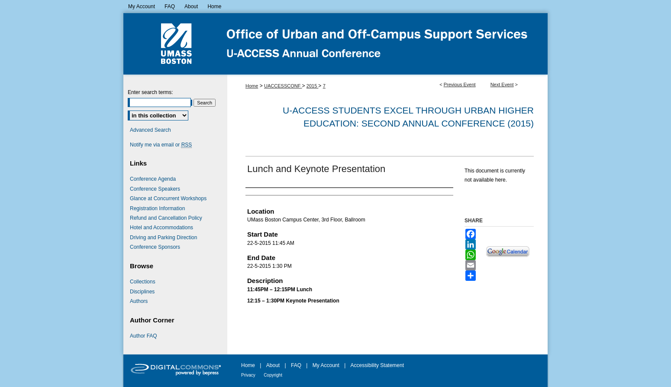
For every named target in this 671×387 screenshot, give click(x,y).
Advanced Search (150, 130)
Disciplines (142, 292)
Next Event (502, 84)
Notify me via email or (161, 145)
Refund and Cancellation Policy (166, 218)
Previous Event (460, 84)
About (273, 365)
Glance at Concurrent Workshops (168, 198)
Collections (142, 282)
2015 (312, 85)
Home (251, 85)
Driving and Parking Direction (163, 237)
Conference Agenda (153, 179)
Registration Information (157, 208)
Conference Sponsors (155, 247)
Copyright (273, 375)
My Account (326, 365)
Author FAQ (143, 336)
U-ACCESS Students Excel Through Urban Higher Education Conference (335, 44)
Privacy (248, 375)
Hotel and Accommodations (161, 227)
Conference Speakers (155, 189)
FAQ (296, 365)
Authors (139, 301)
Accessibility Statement (377, 365)
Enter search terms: (150, 92)
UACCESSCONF (283, 85)
